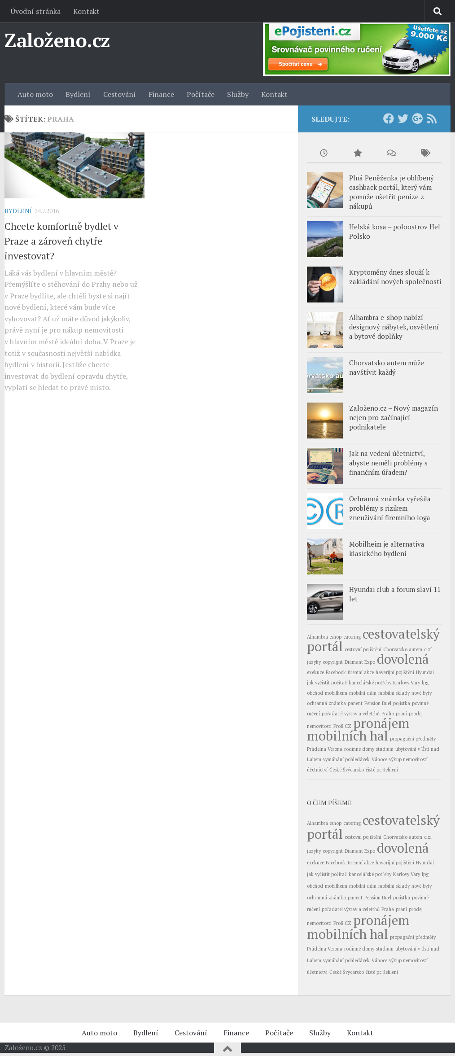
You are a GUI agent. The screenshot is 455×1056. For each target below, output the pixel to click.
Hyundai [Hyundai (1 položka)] (425, 672)
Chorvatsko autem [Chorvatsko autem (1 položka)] (402, 649)
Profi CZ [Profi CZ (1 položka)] (342, 726)
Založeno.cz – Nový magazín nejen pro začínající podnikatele (393, 417)
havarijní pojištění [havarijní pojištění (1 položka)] (395, 672)
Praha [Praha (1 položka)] (387, 713)
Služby (238, 94)
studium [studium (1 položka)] (385, 749)
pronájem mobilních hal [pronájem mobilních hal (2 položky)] (358, 729)
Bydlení (78, 94)
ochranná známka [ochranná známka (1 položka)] (326, 703)
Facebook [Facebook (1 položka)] (336, 672)
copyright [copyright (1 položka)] (333, 662)
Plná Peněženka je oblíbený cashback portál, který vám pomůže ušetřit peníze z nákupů (391, 191)
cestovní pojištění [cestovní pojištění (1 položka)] (363, 649)
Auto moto (35, 94)
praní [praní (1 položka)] (401, 713)
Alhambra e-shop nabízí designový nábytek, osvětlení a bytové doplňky (394, 327)
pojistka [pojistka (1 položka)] (401, 703)
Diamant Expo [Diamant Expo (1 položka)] (360, 662)
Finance (161, 94)
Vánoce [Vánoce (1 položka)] (379, 759)
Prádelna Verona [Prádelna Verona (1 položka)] (324, 749)
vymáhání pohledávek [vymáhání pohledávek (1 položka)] (346, 759)
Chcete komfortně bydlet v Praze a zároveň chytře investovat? (61, 240)
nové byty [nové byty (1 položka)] (421, 693)
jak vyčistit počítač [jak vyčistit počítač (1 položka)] (327, 682)
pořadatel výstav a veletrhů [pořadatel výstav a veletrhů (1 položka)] (351, 713)
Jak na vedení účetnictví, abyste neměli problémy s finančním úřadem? (388, 463)
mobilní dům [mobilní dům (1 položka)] (362, 693)
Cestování (119, 94)
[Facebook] (388, 118)
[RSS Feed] (431, 118)
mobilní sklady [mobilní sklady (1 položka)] (394, 693)
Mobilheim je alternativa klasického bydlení (386, 548)
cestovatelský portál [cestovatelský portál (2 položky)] (373, 640)
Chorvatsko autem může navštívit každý (386, 367)
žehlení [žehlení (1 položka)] (390, 770)
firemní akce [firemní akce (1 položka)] (361, 672)
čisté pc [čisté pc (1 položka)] (373, 770)
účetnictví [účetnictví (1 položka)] (317, 770)
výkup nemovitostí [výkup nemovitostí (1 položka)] (408, 759)
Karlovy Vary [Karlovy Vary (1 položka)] (406, 682)
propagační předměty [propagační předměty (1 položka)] (413, 739)
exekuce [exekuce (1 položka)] (315, 672)
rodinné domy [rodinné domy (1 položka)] (359, 749)
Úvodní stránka (36, 11)
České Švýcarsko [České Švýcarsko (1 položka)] (346, 770)
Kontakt (86, 11)
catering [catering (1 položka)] (352, 637)
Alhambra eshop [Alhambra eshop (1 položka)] (324, 637)
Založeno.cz (57, 40)
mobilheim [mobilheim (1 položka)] (336, 693)
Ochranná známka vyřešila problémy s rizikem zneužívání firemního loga (390, 508)
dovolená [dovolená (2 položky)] (403, 658)
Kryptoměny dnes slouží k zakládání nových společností (395, 276)
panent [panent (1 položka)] (355, 703)
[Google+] (417, 118)
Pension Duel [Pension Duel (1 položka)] (377, 703)
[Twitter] (403, 118)
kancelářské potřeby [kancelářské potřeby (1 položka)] (370, 682)
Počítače (200, 94)
